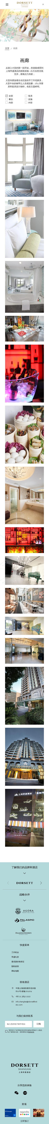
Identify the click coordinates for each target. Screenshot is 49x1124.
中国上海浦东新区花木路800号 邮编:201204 (26, 989)
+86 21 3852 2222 (23, 996)
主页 (7, 48)
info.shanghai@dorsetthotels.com (26, 1003)
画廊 (15, 48)
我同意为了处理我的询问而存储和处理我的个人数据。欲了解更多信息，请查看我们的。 (25, 1031)
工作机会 (15, 952)
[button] (41, 883)
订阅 (39, 1024)
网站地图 (15, 971)
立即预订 (24, 1121)
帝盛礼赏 (15, 957)
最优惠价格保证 (17, 962)
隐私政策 (15, 966)
